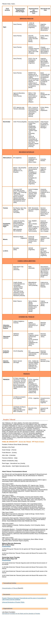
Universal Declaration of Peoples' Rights (13, 602)
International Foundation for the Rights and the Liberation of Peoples (21, 613)
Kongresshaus (6, 546)
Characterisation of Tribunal (10, 588)
